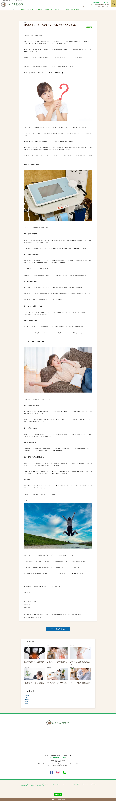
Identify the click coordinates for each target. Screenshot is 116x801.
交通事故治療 (45, 784)
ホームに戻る (58, 628)
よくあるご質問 (49, 9)
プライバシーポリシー (42, 785)
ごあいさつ (22, 9)
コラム (26, 697)
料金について (58, 9)
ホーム (14, 9)
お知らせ (27, 695)
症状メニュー (31, 9)
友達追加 (113, 2)
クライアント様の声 (55, 784)
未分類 (26, 703)
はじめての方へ (39, 9)
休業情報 (27, 699)
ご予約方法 (66, 9)
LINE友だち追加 (75, 9)
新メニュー (27, 701)
